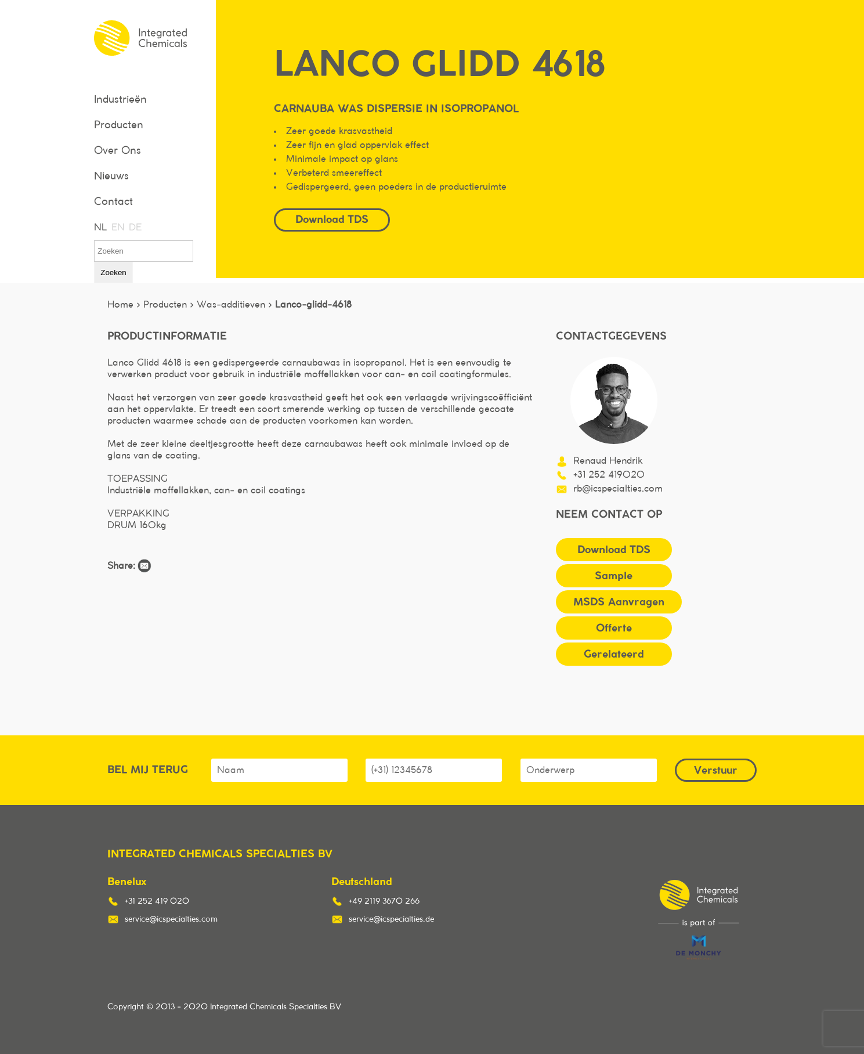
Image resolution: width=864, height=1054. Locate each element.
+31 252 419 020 (157, 901)
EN (117, 227)
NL (100, 227)
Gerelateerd (614, 654)
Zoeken (113, 272)
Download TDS (331, 219)
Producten (118, 125)
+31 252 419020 (609, 474)
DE (134, 227)
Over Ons (117, 151)
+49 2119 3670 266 (384, 901)
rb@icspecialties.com (618, 488)
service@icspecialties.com (171, 919)
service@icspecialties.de (391, 919)
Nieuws (111, 176)
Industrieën (120, 100)
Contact (113, 202)
